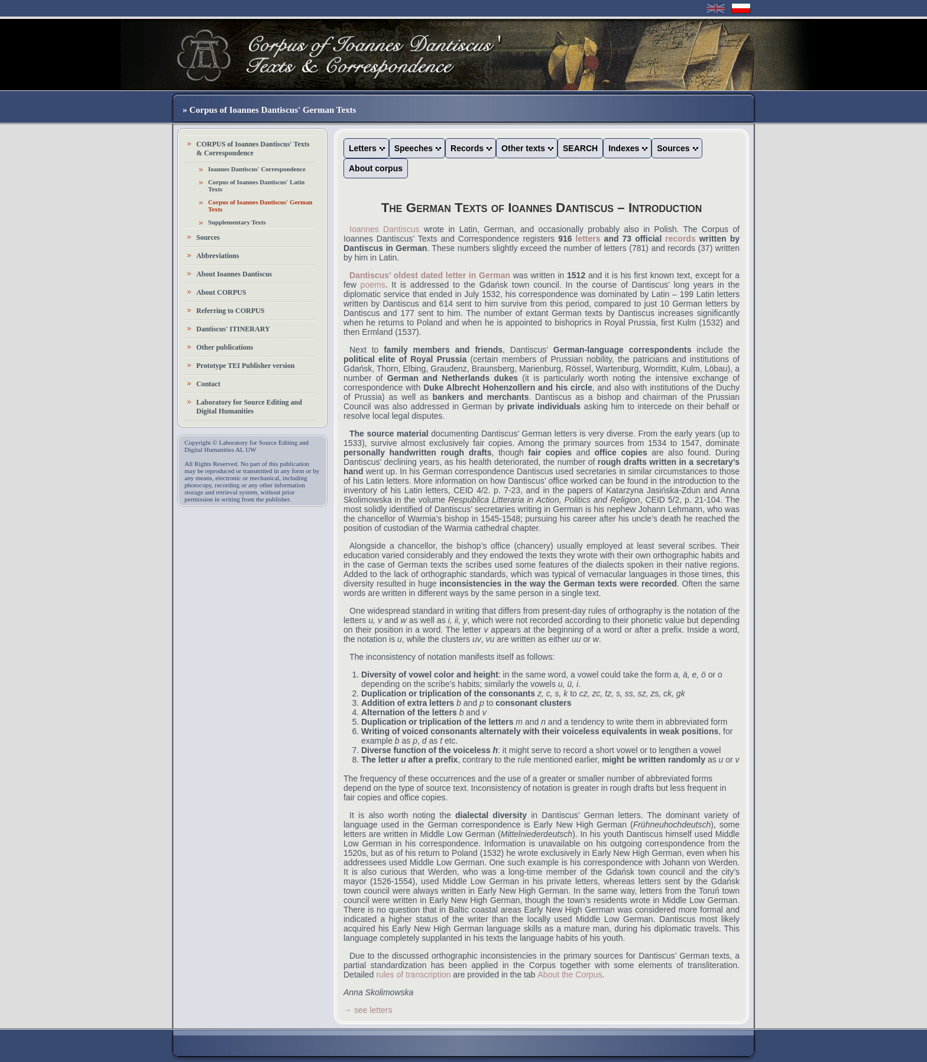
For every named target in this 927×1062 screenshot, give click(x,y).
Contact (208, 384)
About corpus (376, 168)
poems (373, 284)
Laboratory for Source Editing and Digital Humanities (249, 406)
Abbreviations (217, 256)
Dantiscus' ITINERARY (233, 329)
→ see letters (367, 1010)
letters (588, 238)
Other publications (224, 347)
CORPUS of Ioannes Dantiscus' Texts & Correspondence (252, 148)
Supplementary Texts (237, 222)
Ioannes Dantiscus (384, 229)
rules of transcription (413, 974)
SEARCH (580, 148)
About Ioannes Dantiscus (234, 274)
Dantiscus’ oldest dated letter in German (429, 275)
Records (467, 148)
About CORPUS (221, 292)
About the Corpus (569, 974)
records (680, 238)
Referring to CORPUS (230, 311)
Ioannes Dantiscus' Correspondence (257, 168)
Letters (363, 148)
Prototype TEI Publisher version (245, 365)
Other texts (523, 148)
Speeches (413, 148)
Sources (208, 237)
